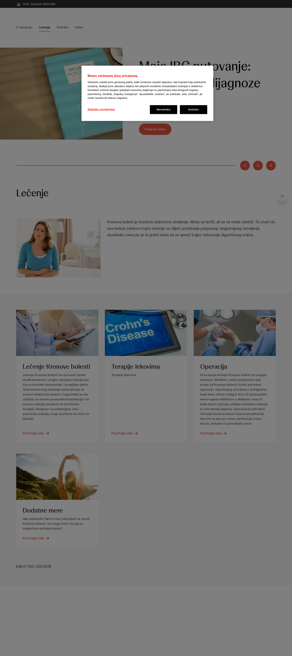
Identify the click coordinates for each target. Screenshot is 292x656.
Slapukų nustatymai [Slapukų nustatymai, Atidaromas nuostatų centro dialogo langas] (101, 109)
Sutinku (193, 109)
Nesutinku (164, 109)
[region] (147, 93)
